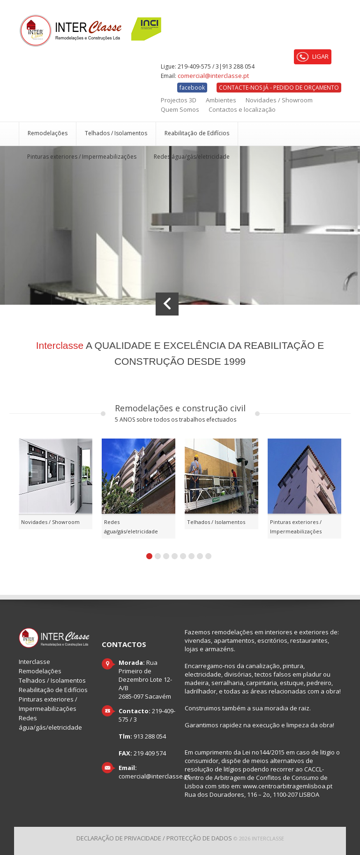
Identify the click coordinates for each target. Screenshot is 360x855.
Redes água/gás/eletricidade (192, 157)
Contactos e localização (242, 109)
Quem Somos (180, 109)
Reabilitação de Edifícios (197, 133)
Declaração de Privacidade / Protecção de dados (154, 838)
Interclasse (34, 661)
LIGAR (313, 57)
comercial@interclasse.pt (213, 75)
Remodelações (48, 133)
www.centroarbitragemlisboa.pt (287, 786)
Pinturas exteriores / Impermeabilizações (81, 157)
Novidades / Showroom (279, 100)
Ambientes (221, 100)
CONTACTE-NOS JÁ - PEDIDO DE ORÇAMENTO (279, 88)
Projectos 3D (178, 100)
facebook (192, 88)
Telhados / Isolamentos (116, 133)
